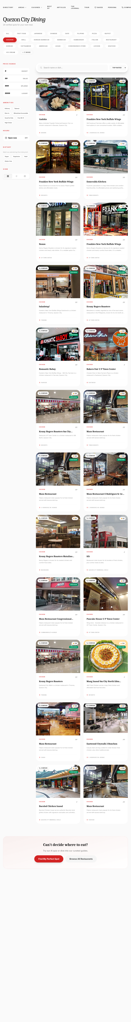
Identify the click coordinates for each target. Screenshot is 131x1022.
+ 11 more (27, 52)
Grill (23, 40)
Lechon (97, 46)
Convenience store (77, 46)
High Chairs (8, 122)
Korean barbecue (41, 40)
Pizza (94, 33)
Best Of (49, 7)
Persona (112, 7)
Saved (99, 7)
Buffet (108, 33)
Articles (61, 7)
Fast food (21, 33)
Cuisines (37, 7)
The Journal (75, 7)
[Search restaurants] (72, 68)
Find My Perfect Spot (48, 859)
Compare (43, 81)
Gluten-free (8, 161)
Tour (87, 7)
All (7, 33)
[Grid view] (8, 176)
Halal (26, 156)
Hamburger (79, 40)
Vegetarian (16, 156)
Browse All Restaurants (81, 859)
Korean (9, 46)
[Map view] (25, 176)
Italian (95, 40)
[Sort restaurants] (117, 67)
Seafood (112, 46)
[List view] (16, 176)
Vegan (7, 156)
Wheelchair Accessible (21, 113)
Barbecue (61, 40)
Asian (58, 46)
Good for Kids (9, 118)
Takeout (16, 108)
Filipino (80, 33)
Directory (8, 7)
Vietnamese (26, 46)
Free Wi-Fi (21, 118)
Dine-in (7, 113)
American (43, 46)
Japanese (38, 33)
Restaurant (111, 40)
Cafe (67, 33)
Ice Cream (10, 52)
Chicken (9, 40)
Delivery (7, 108)
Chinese (53, 33)
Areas (22, 7)
